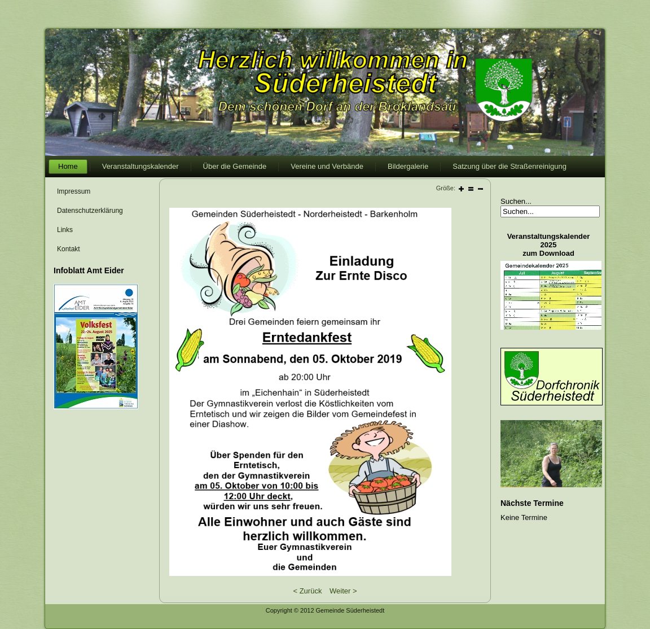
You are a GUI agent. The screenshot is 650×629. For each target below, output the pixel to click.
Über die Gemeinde (235, 166)
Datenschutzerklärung (90, 211)
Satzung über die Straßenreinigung (509, 166)
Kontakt (68, 249)
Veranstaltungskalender (140, 166)
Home (68, 166)
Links (65, 230)
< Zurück (307, 591)
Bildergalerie (408, 166)
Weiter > (343, 591)
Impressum (73, 191)
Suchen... (516, 201)
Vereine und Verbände (327, 166)
